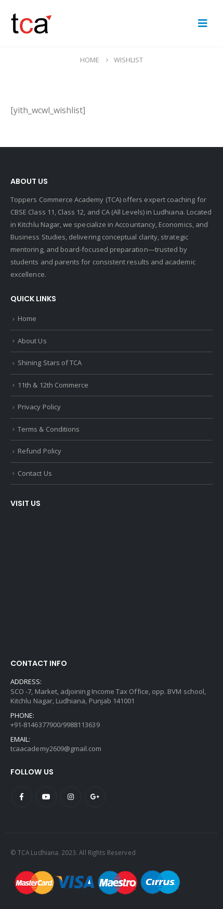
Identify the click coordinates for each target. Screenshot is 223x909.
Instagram (70, 796)
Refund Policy (39, 451)
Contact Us (35, 473)
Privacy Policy (39, 406)
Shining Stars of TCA (50, 362)
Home (27, 318)
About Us (32, 340)
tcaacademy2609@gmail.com (56, 748)
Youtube (46, 796)
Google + (95, 796)
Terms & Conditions (49, 429)
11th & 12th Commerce (53, 385)
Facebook (21, 796)
